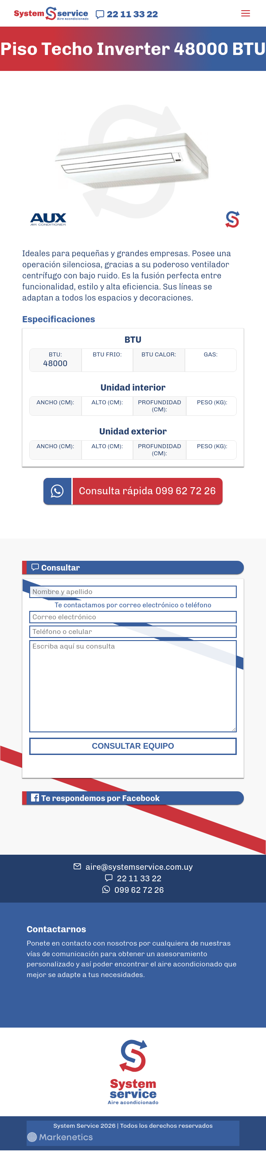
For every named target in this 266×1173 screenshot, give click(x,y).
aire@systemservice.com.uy (139, 867)
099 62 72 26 (139, 890)
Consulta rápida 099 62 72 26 (147, 491)
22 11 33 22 (132, 13)
